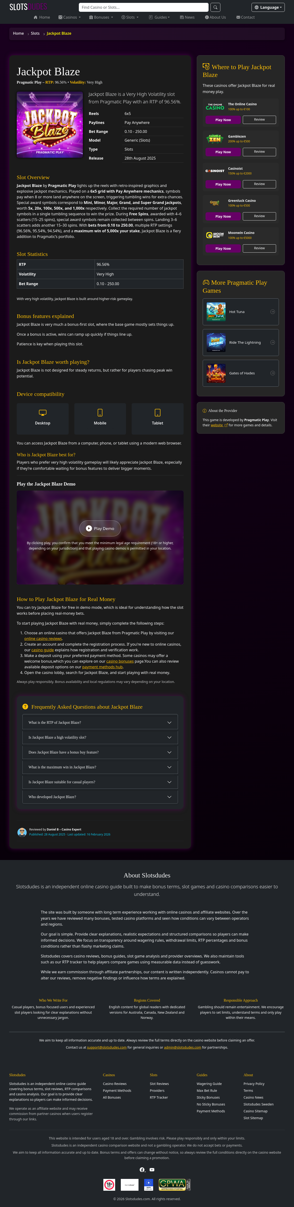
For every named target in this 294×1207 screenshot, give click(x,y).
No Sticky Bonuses (211, 1104)
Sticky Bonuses (208, 1097)
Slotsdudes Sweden (258, 1104)
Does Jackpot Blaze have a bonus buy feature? (64, 752)
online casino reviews (43, 638)
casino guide (42, 649)
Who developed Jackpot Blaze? (52, 797)
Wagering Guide (209, 1083)
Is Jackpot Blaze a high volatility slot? (57, 737)
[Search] (144, 7)
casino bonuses (120, 661)
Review (259, 119)
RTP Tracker (159, 1097)
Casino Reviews (114, 1083)
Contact (245, 17)
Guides (158, 17)
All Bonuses (112, 1097)
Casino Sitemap (256, 1111)
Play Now (223, 120)
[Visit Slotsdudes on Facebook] (143, 1169)
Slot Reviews (159, 1083)
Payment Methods (117, 1090)
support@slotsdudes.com (107, 1047)
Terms (248, 1090)
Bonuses (99, 17)
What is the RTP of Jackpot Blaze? (55, 722)
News (187, 17)
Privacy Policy (254, 1083)
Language (267, 7)
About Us (215, 17)
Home (42, 17)
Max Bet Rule (207, 1090)
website (219, 427)
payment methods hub (102, 666)
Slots (129, 17)
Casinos (68, 17)
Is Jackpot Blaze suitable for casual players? (62, 782)
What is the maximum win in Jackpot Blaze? (62, 767)
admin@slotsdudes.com (182, 1047)
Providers (157, 1090)
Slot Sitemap (253, 1118)
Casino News (253, 1097)
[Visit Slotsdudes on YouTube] (152, 1169)
